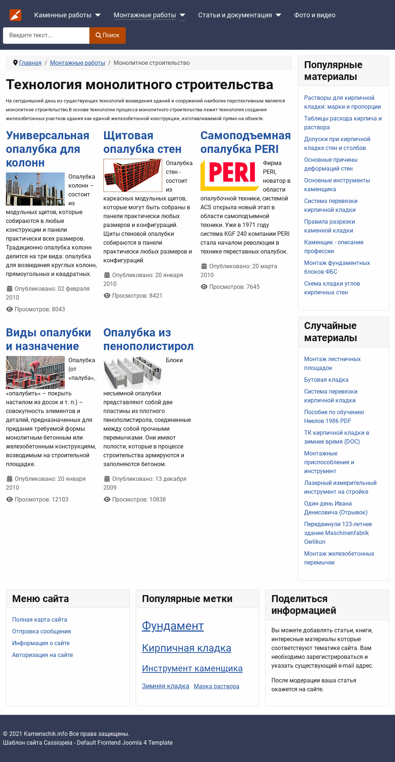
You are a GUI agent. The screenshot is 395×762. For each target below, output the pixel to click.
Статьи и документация (235, 15)
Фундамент (173, 626)
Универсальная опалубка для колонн (47, 149)
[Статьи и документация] (276, 15)
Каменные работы (63, 15)
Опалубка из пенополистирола (151, 339)
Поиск (108, 35)
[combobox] (46, 35)
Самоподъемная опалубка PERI (245, 142)
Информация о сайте (41, 643)
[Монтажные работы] (180, 15)
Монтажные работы (145, 15)
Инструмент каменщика (192, 668)
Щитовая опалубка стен (142, 142)
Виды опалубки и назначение (48, 339)
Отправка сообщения (41, 631)
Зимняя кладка (165, 686)
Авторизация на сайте (42, 654)
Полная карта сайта (39, 619)
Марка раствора (216, 686)
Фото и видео (314, 15)
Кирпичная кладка (186, 648)
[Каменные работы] (96, 15)
